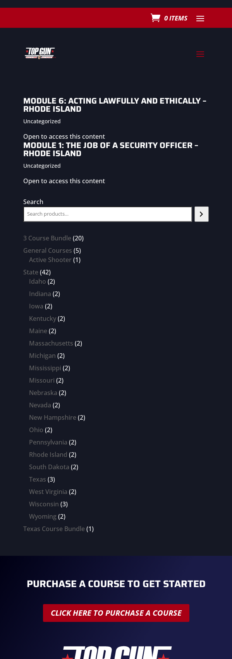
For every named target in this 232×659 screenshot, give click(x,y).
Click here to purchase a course (116, 613)
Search (33, 202)
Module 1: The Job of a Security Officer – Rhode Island (110, 149)
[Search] (201, 214)
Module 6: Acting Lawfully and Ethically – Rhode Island (114, 104)
